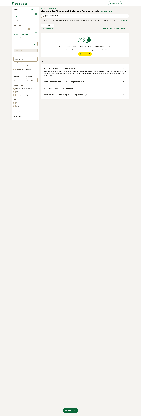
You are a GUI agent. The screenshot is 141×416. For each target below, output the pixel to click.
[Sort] (114, 61)
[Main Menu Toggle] (7, 3)
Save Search (47, 61)
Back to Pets (18, 46)
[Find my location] (34, 124)
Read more (124, 52)
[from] (19, 160)
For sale (17, 57)
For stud (18, 61)
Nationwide (106, 43)
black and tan (47, 58)
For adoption (28, 57)
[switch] (29, 68)
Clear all (33, 42)
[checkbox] (14, 81)
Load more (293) (32, 114)
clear (34, 72)
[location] (26, 124)
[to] (32, 160)
